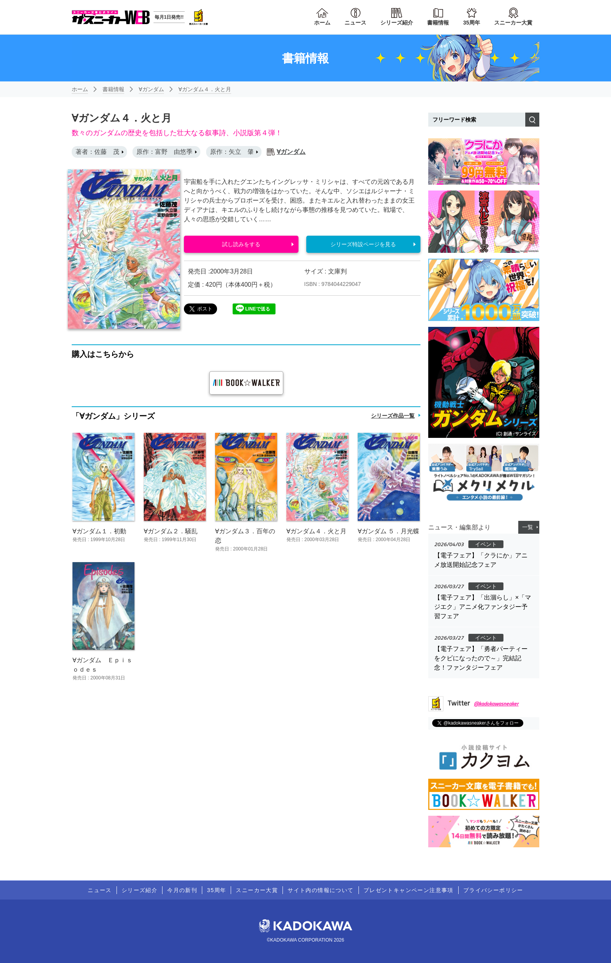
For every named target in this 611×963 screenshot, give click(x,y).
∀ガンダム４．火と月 (204, 89)
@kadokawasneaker (496, 703)
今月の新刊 (182, 890)
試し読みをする (241, 244)
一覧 (527, 527)
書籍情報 (438, 22)
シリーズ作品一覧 (393, 416)
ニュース (355, 22)
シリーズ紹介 (396, 22)
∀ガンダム (151, 89)
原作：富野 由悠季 (164, 151)
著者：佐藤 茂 (97, 151)
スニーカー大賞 (513, 22)
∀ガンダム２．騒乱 (171, 531)
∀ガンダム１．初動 (99, 531)
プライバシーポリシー (493, 890)
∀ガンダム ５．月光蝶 (388, 531)
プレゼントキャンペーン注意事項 (409, 890)
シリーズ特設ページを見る (363, 244)
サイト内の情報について (320, 890)
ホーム (322, 22)
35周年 (471, 22)
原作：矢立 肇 (232, 151)
